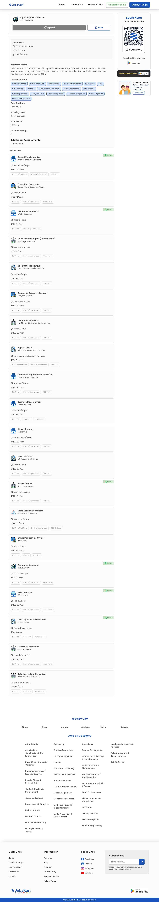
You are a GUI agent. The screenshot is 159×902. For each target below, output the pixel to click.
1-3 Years (26, 419)
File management (96, 94)
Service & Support (90, 819)
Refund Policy (50, 881)
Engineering (59, 744)
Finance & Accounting (64, 768)
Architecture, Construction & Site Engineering (34, 753)
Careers (12, 876)
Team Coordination (71, 89)
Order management (55, 94)
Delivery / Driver (32, 810)
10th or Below (56, 528)
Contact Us (77, 4)
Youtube (87, 873)
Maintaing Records (19, 94)
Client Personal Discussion (49, 89)
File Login (31, 89)
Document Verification (72, 84)
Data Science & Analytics (37, 804)
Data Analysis (89, 89)
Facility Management (63, 756)
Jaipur (64, 727)
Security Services (90, 813)
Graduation (48, 202)
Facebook (87, 859)
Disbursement (53, 84)
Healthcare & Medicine (64, 774)
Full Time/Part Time (19, 174)
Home (62, 4)
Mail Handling (17, 89)
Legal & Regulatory (63, 793)
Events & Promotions (63, 750)
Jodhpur (85, 727)
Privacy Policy (50, 871)
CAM (100, 84)
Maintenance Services (64, 799)
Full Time (15, 202)
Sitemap (48, 867)
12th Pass (54, 174)
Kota (103, 727)
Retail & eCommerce (91, 792)
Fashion (57, 762)
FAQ (46, 862)
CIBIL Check (89, 84)
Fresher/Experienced (39, 174)
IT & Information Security (65, 786)
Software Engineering (92, 825)
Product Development (92, 750)
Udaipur (124, 727)
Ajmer (25, 727)
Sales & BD (87, 807)
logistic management (76, 94)
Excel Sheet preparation (21, 98)
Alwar (45, 727)
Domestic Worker (33, 816)
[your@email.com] (124, 862)
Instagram (87, 868)
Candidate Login (117, 4)
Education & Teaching (35, 822)
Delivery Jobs (95, 4)
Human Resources (62, 780)
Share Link (139, 93)
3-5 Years (27, 637)
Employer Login (140, 4)
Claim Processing (37, 84)
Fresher (26, 229)
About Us (48, 858)
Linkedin (86, 863)
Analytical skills (38, 94)
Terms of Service (51, 876)
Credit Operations (19, 84)
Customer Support (34, 798)
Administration (32, 744)
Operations (87, 744)
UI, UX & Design (117, 762)
